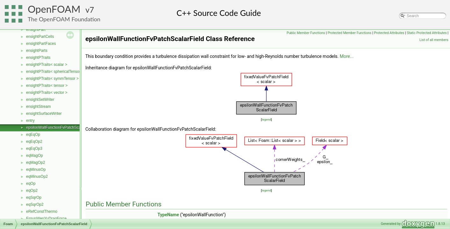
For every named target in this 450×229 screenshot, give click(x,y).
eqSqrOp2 (35, 204)
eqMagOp (34, 155)
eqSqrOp (33, 197)
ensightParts (36, 50)
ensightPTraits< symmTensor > (52, 78)
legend (266, 119)
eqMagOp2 (35, 162)
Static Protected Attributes (426, 33)
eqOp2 (32, 190)
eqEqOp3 (34, 148)
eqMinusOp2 (37, 176)
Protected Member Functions (350, 33)
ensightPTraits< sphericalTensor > (55, 71)
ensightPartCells (40, 36)
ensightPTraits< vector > (47, 92)
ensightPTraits (38, 57)
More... (347, 56)
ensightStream (38, 106)
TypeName (168, 214)
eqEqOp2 (34, 141)
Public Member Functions (306, 33)
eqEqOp (33, 134)
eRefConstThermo (41, 211)
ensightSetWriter (40, 99)
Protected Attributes (389, 33)
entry (30, 120)
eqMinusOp (36, 169)
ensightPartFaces (41, 43)
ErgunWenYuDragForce (46, 218)
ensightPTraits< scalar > (46, 64)
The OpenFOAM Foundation (64, 19)
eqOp (30, 183)
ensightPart (36, 29)
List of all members (433, 40)
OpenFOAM (54, 9)
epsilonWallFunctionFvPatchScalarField (59, 127)
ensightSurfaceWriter (44, 113)
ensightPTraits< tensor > (47, 85)
